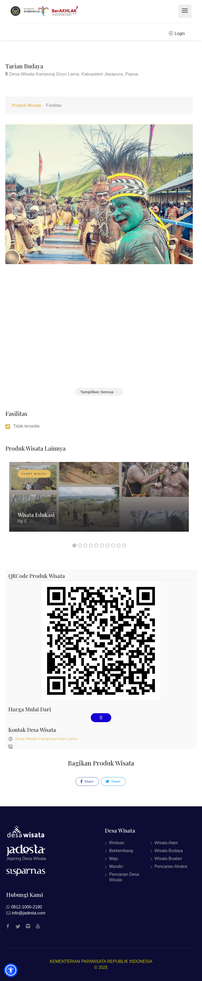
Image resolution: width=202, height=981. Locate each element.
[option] (99, 500)
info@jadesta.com (28, 913)
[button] (10, 970)
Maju (113, 858)
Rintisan (116, 843)
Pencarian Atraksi (171, 866)
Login (176, 33)
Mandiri (116, 866)
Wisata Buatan (168, 858)
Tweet (112, 781)
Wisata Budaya (169, 850)
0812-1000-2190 (26, 907)
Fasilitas (54, 105)
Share (86, 781)
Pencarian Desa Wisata (124, 877)
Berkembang (121, 850)
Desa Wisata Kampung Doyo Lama (46, 738)
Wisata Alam (166, 843)
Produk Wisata (26, 105)
